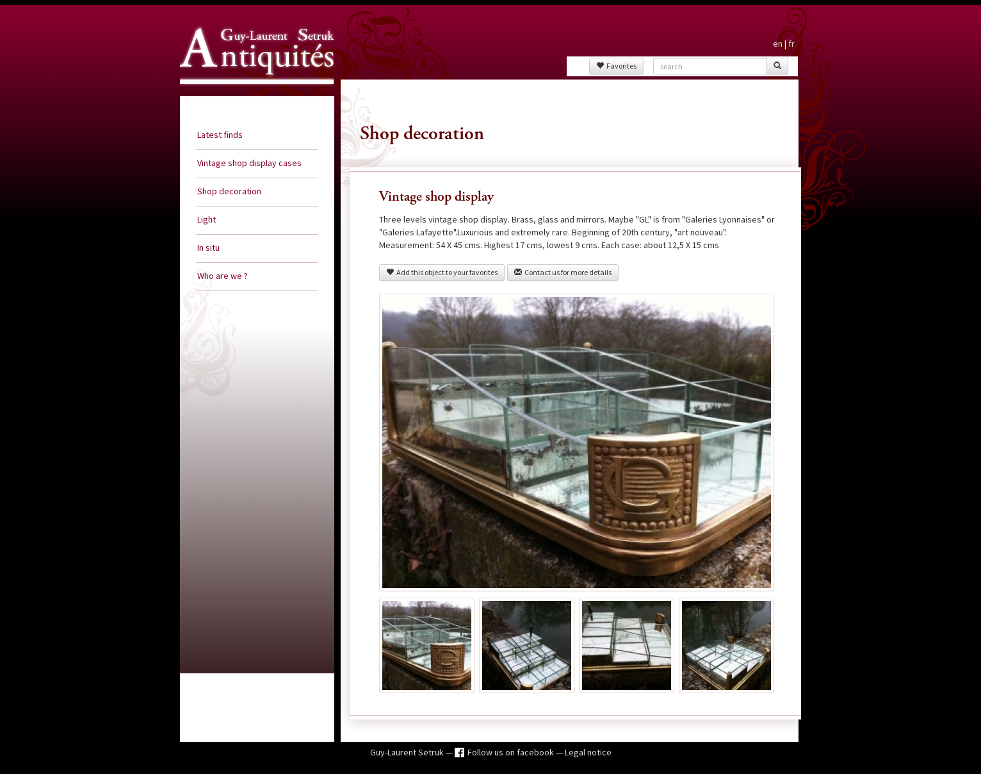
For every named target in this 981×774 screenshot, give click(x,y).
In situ (208, 247)
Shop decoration (229, 191)
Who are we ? (222, 276)
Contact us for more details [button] (563, 272)
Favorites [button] (616, 66)
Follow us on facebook (511, 752)
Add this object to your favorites (442, 272)
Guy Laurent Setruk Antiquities (253, 95)
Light (206, 219)
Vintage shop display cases (249, 163)
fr (791, 43)
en (777, 43)
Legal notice (588, 752)
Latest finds (220, 134)
